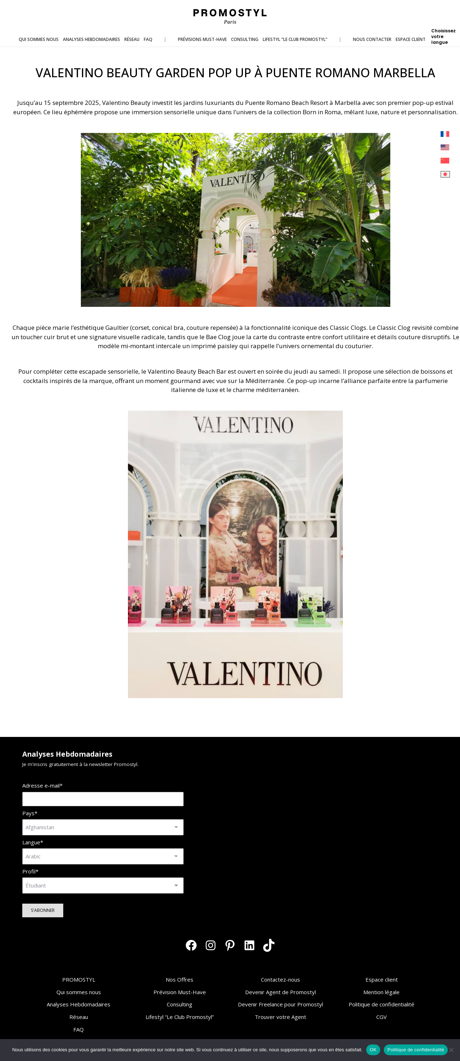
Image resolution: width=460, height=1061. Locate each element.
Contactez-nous (280, 979)
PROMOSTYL (78, 979)
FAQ (78, 1029)
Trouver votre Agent (280, 1016)
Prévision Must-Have (179, 992)
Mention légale (381, 992)
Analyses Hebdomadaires (78, 1004)
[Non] (451, 1049)
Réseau (78, 1016)
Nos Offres (179, 979)
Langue (32, 842)
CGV (381, 1016)
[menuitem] (445, 134)
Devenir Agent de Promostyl (280, 992)
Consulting (179, 1004)
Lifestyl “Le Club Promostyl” (180, 1016)
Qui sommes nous (78, 992)
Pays (29, 813)
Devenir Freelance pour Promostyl (280, 1004)
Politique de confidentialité (381, 1004)
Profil (30, 871)
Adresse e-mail (42, 785)
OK (373, 1049)
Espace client (381, 979)
